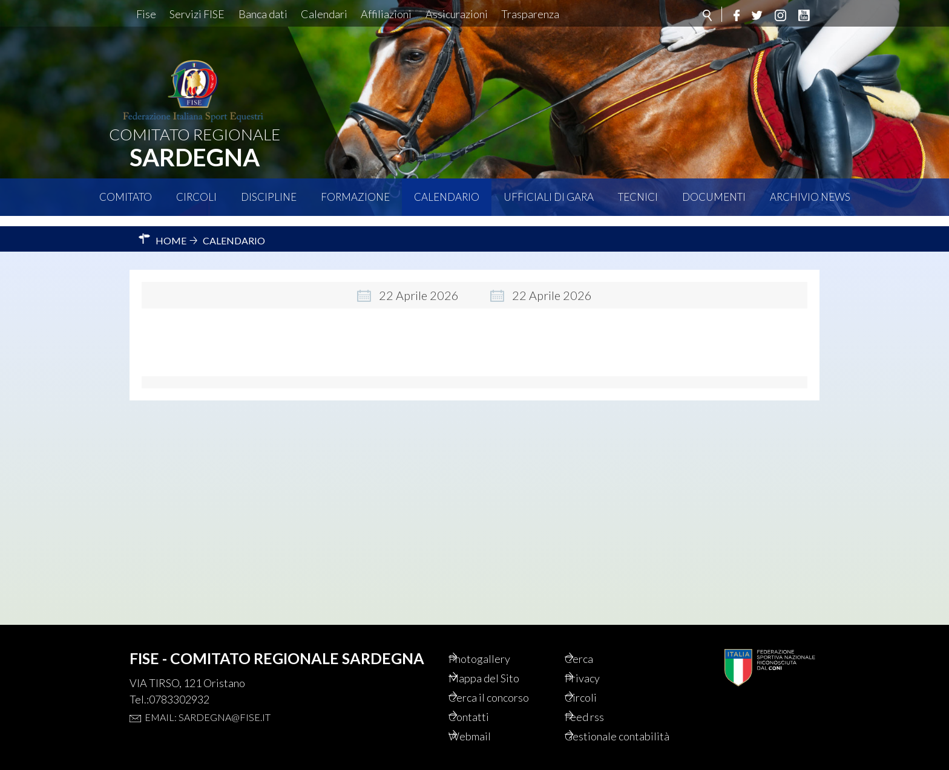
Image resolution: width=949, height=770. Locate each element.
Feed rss (601, 700)
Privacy (599, 659)
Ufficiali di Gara (549, 197)
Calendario (446, 197)
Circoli (196, 197)
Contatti (485, 700)
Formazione (355, 197)
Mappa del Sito (501, 659)
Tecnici (638, 197)
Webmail (487, 721)
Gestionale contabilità (607, 728)
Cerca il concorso (508, 680)
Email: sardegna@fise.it (208, 696)
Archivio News (810, 197)
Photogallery (497, 638)
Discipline (269, 197)
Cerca (595, 638)
